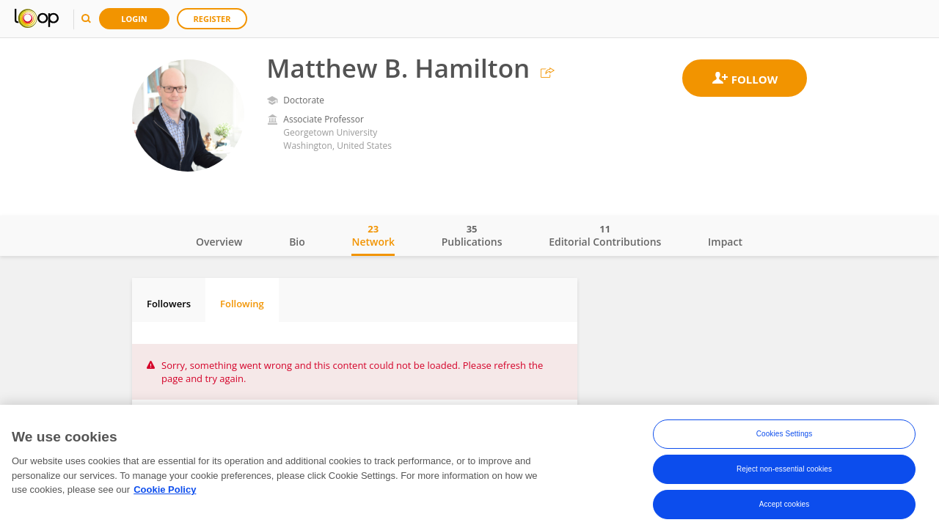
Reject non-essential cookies (784, 474)
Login (134, 18)
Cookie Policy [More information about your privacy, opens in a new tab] (165, 493)
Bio (297, 242)
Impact (725, 242)
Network (373, 235)
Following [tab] (242, 303)
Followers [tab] (169, 303)
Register (212, 18)
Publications (472, 235)
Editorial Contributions (605, 235)
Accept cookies (784, 509)
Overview (219, 242)
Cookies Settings (784, 439)
